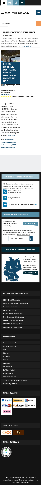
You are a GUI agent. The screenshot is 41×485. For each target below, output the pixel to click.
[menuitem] (5, 12)
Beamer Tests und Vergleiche (13, 320)
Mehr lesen (11, 135)
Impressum (7, 356)
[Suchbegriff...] (20, 23)
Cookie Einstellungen (10, 346)
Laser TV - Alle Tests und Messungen (15, 303)
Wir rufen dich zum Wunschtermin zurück (22, 204)
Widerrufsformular (9, 377)
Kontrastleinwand (6, 145)
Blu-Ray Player (10, 147)
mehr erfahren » (27, 46)
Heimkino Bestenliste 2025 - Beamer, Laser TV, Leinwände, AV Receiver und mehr (9, 72)
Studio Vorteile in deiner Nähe (13, 314)
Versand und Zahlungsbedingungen (15, 380)
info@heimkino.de (14, 198)
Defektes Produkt (9, 370)
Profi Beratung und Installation (13, 317)
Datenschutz (7, 367)
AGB (4, 350)
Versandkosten (8, 480)
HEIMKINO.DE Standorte (22, 2)
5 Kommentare (5, 95)
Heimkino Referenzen (10, 307)
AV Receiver (12, 142)
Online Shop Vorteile (10, 310)
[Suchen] (38, 23)
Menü (5, 12)
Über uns (6, 353)
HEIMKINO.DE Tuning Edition (13, 324)
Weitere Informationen (23, 235)
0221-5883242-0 (14, 191)
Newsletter (7, 363)
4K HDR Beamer (9, 139)
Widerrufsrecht (8, 373)
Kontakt (5, 360)
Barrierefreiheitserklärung (11, 343)
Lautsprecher (5, 142)
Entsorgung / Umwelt (10, 383)
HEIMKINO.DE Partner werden (13, 327)
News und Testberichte (16, 2)
